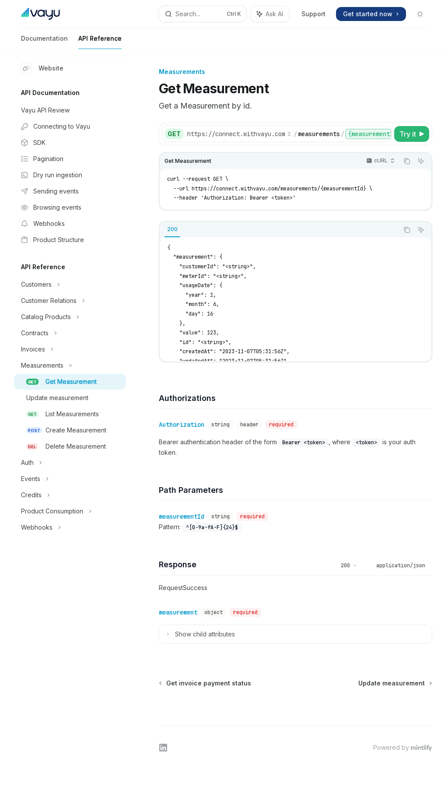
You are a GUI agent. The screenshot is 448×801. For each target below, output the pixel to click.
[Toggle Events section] (70, 479)
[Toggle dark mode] (420, 14)
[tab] (172, 229)
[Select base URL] (239, 134)
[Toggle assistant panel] (270, 14)
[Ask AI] (421, 161)
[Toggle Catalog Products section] (70, 317)
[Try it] (411, 134)
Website (42, 68)
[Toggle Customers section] (70, 284)
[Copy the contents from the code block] (407, 161)
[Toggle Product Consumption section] (70, 511)
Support (313, 14)
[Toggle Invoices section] (70, 349)
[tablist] (279, 229)
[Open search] (203, 14)
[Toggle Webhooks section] (70, 527)
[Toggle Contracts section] (70, 333)
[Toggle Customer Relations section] (70, 301)
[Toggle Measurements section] (70, 365)
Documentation (44, 42)
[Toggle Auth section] (70, 463)
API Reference (100, 42)
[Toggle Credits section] (70, 495)
